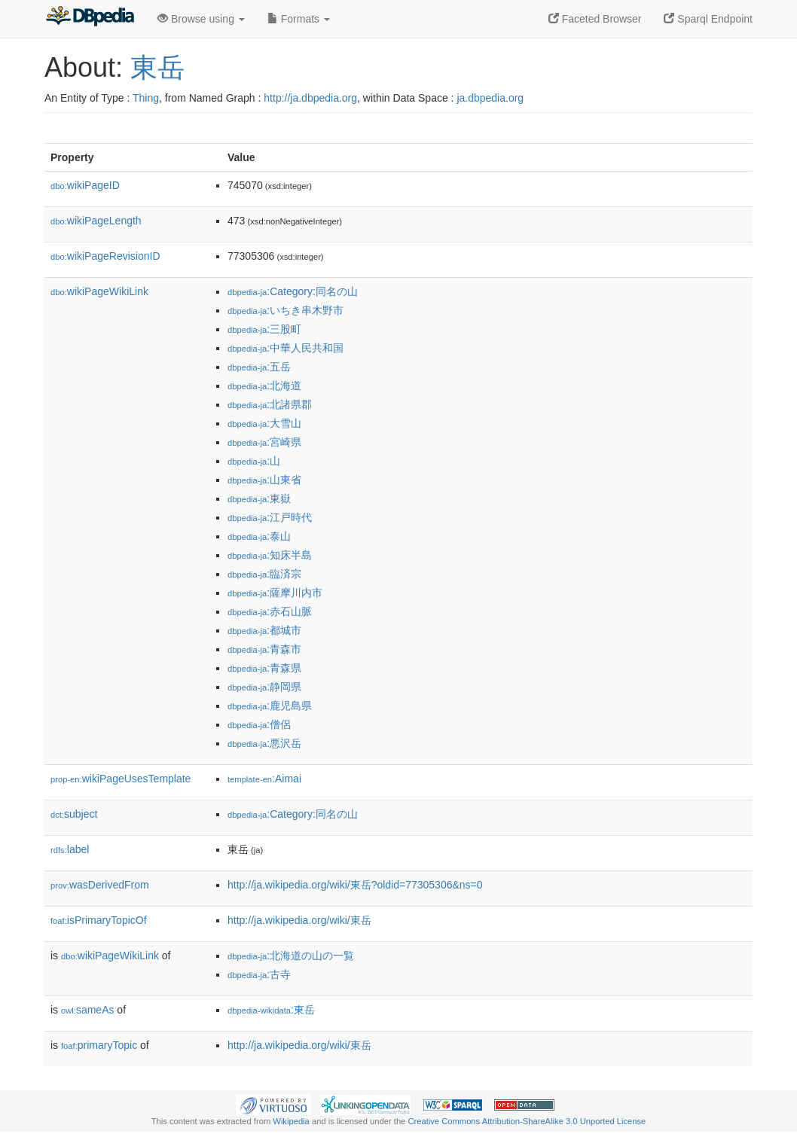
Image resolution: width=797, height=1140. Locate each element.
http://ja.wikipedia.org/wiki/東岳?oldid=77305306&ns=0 (355, 885)
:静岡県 (264, 687)
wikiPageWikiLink (99, 291)
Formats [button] (298, 19)
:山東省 (264, 480)
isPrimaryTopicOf (98, 920)
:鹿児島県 (269, 706)
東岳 (157, 67)
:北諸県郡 (269, 404)
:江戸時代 (269, 517)
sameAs (87, 1010)
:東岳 (271, 1010)
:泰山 (259, 536)
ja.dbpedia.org (490, 98)
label (69, 849)
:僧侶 (259, 724)
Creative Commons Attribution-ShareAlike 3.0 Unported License (527, 1121)
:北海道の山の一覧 (290, 955)
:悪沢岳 (264, 743)
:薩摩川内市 (274, 593)
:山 (253, 461)
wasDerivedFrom (99, 885)
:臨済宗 (264, 574)
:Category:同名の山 (292, 291)
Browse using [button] (201, 19)
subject (73, 814)
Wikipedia (291, 1121)
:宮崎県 (264, 442)
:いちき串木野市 (285, 310)
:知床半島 (269, 555)
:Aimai (264, 779)
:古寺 (259, 974)
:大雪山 (264, 423)
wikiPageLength (96, 221)
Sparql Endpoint (708, 19)
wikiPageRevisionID (105, 256)
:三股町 (264, 329)
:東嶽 (259, 498)
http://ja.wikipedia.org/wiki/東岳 (299, 920)
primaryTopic (99, 1045)
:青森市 (264, 649)
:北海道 (264, 385)
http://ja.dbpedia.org (310, 98)
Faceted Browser (595, 19)
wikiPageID (85, 185)
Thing (146, 98)
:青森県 (264, 668)
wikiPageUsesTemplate (120, 779)
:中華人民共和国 (285, 348)
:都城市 (264, 630)
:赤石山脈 (269, 611)
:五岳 (259, 367)
